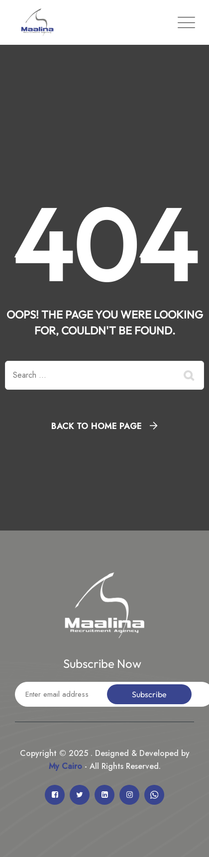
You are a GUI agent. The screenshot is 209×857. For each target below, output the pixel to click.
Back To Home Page (96, 426)
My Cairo (65, 766)
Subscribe (149, 694)
